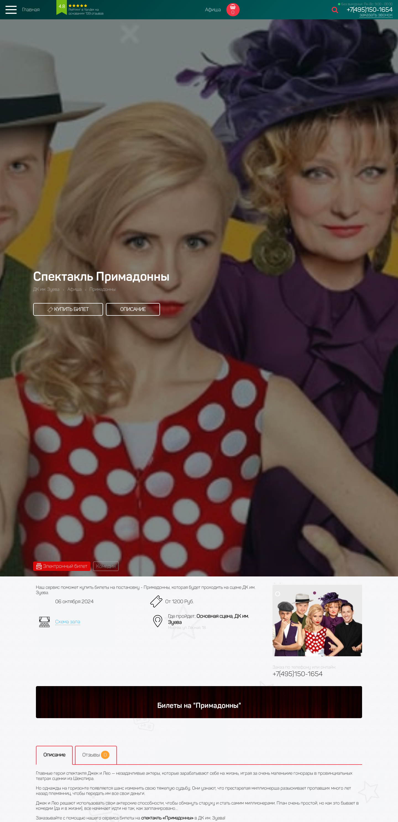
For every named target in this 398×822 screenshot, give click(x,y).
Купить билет (68, 309)
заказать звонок (376, 14)
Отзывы (95, 755)
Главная (31, 10)
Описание (133, 309)
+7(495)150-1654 (369, 10)
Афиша (213, 10)
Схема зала (67, 622)
